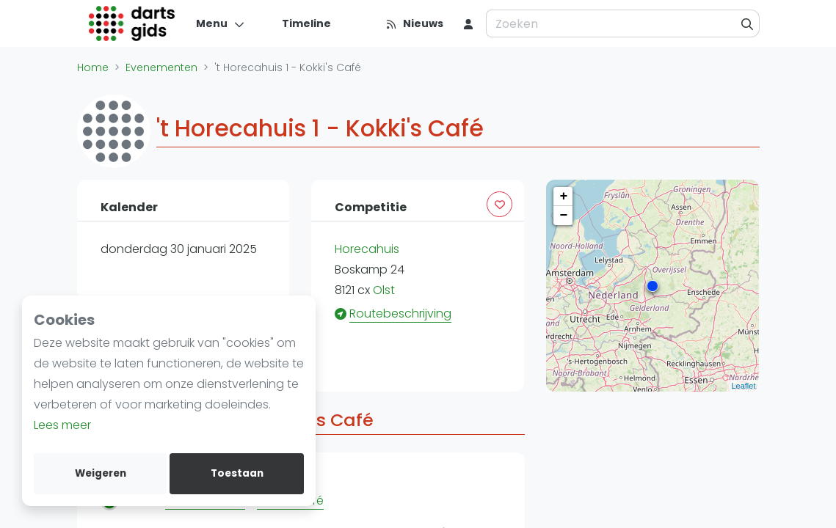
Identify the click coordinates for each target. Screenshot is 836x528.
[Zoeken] (747, 23)
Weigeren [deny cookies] (100, 473)
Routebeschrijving (400, 313)
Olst (384, 290)
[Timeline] (297, 23)
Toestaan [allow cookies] (237, 473)
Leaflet (743, 385)
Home (93, 67)
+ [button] (564, 196)
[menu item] (468, 23)
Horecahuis (367, 249)
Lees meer (62, 425)
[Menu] (220, 23)
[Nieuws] (414, 23)
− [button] (564, 215)
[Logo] (132, 23)
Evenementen (161, 67)
